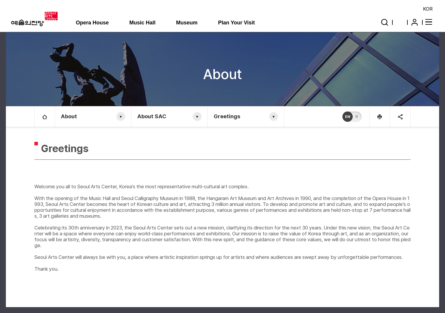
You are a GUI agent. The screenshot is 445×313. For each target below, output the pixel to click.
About (69, 116)
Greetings (227, 116)
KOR (428, 9)
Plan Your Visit (236, 23)
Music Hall (142, 23)
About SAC (151, 116)
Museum (187, 23)
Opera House (92, 23)
